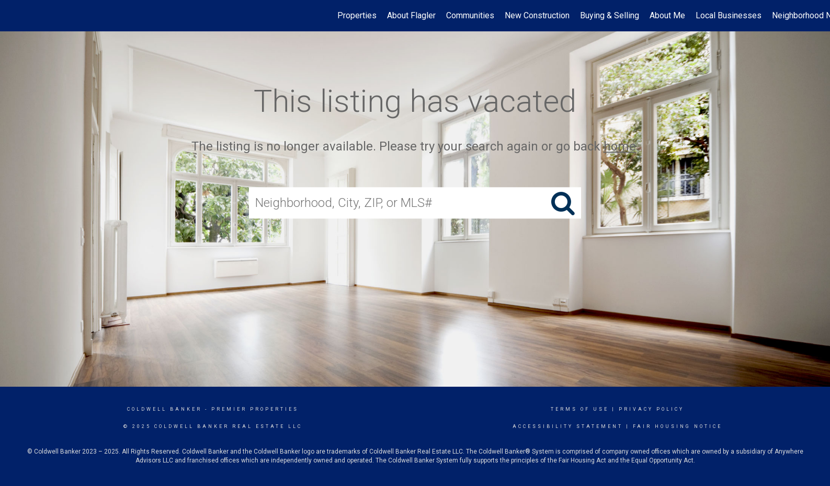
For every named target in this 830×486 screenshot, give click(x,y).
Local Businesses (728, 15)
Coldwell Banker (164, 409)
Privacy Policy (651, 409)
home (620, 146)
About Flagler (411, 15)
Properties (357, 15)
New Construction (537, 15)
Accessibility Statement (568, 426)
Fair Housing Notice (677, 426)
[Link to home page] (13, 15)
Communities (470, 15)
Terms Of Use (580, 409)
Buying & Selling (609, 15)
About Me (667, 15)
